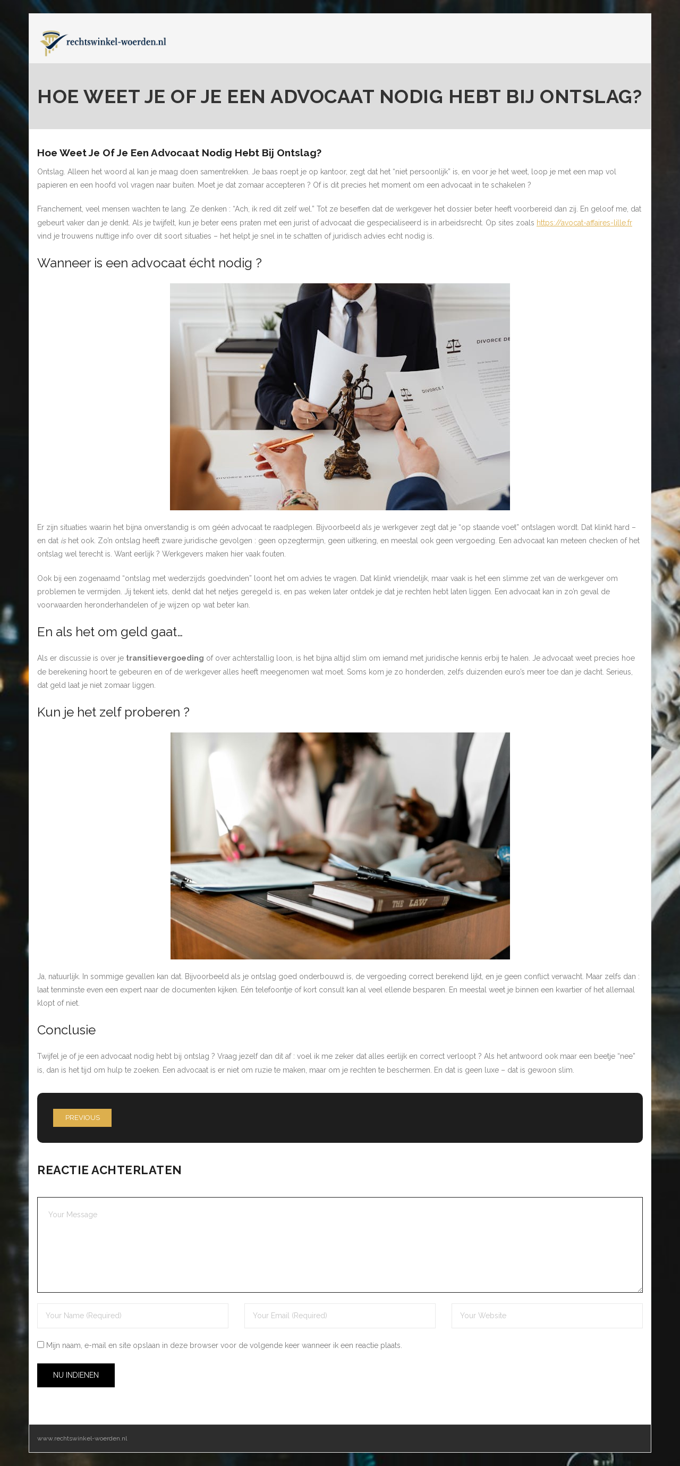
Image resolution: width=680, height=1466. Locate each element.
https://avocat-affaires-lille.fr (584, 222)
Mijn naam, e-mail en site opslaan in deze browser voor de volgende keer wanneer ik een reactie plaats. (224, 1345)
